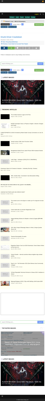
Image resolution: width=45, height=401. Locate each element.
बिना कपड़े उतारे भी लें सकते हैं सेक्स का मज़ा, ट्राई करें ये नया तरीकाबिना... (16, 184)
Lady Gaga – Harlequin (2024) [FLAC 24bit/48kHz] (24, 159)
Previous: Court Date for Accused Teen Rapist (14, 44)
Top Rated (27, 17)
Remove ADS (39, 24)
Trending (33, 17)
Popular (22, 17)
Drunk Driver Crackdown (11, 37)
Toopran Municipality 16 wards (18, 236)
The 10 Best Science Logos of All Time (21, 114)
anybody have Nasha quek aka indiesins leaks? (13, 192)
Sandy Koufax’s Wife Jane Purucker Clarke (22, 141)
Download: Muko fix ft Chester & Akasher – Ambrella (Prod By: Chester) (19, 168)
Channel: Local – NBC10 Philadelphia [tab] (14, 21)
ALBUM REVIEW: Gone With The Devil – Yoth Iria (21, 100)
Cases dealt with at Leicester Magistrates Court (23, 209)
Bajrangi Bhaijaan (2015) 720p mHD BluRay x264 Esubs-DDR (27, 281)
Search (40, 63)
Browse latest (4, 26)
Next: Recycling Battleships (9, 42)
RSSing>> (12, 17)
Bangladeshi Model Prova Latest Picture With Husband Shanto (27, 150)
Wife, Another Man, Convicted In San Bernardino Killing (25, 175)
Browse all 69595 (12, 26)
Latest (17, 17)
